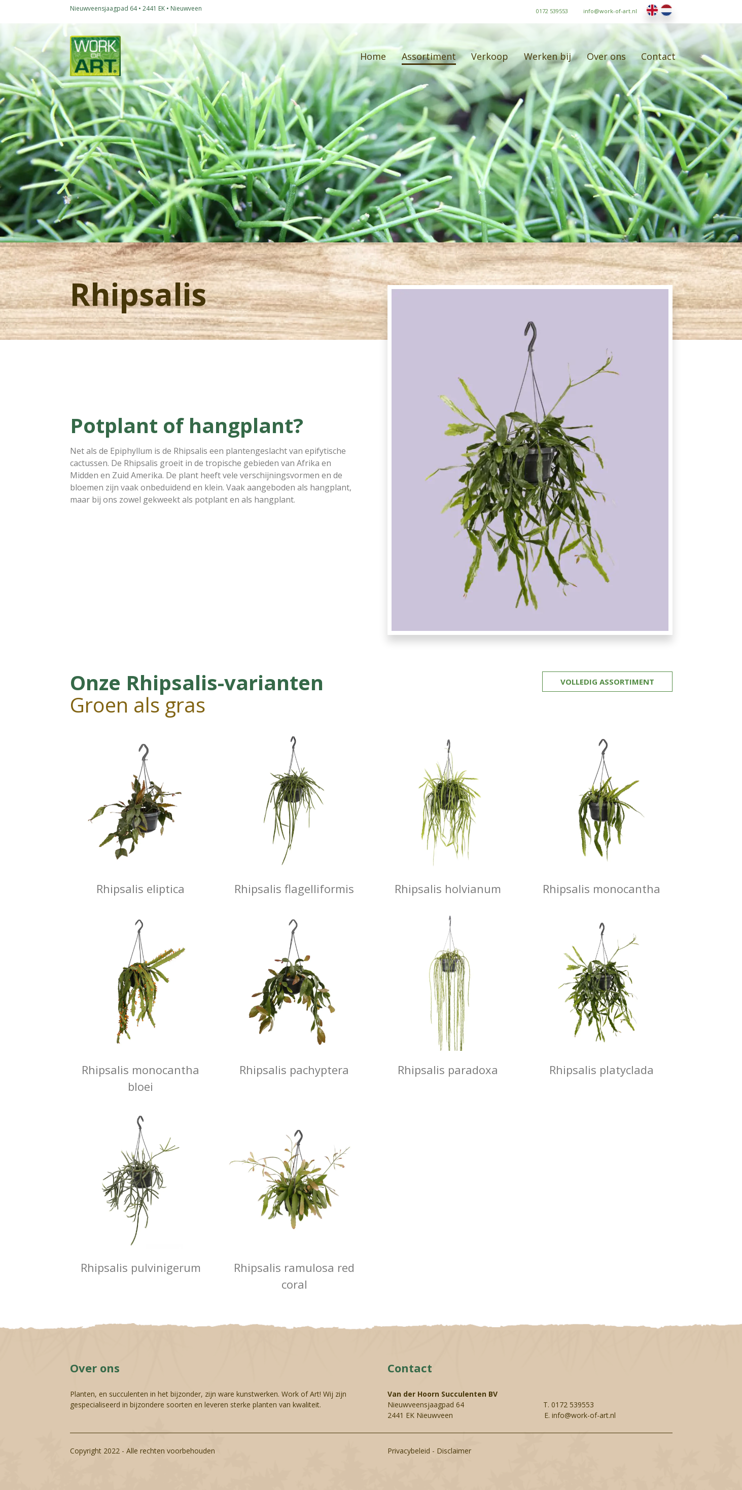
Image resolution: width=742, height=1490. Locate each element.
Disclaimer (454, 1451)
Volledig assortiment (607, 682)
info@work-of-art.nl (584, 1415)
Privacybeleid (408, 1451)
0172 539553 (572, 1404)
